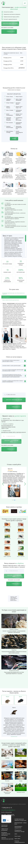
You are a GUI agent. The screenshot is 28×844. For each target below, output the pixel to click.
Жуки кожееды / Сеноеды (8, 132)
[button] (3, 484)
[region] (14, 246)
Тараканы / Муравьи (7, 100)
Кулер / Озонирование (9, 114)
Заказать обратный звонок (14, 399)
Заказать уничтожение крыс (11, 441)
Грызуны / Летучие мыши (9, 127)
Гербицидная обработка (18, 111)
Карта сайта (17, 838)
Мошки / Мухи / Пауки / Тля (18, 107)
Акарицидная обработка (18, 123)
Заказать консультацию (10, 23)
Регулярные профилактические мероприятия (5, 834)
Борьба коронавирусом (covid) (18, 132)
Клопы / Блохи (9, 96)
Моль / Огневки (9, 110)
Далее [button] (14, 138)
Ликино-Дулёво (10, 814)
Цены (16, 833)
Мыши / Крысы (18, 96)
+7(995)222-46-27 (8, 31)
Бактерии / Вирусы (17, 103)
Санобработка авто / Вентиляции (18, 119)
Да (4, 820)
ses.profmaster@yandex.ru (8, 810)
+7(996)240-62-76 (13, 407)
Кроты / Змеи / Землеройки (18, 100)
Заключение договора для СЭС (18, 127)
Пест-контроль (9, 122)
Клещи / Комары (9, 102)
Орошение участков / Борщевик (8, 119)
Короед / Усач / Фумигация (18, 114)
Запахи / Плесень (7, 107)
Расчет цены (17, 836)
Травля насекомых (5, 822)
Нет (8, 820)
